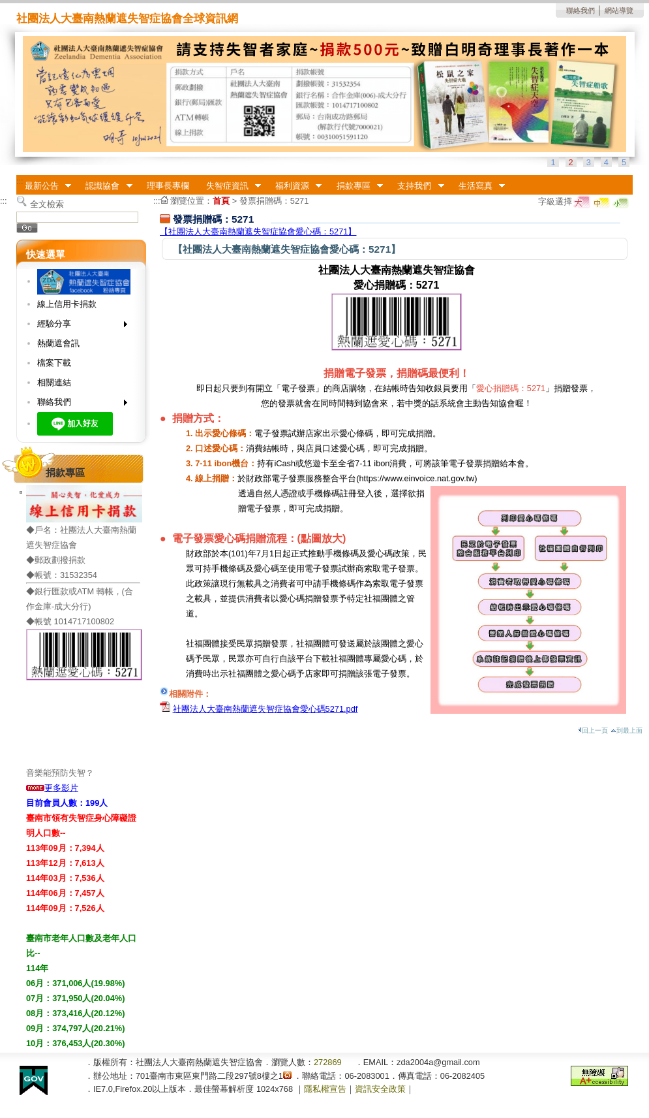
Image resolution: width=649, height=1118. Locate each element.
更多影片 (52, 788)
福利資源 (294, 186)
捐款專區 (355, 186)
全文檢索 (47, 204)
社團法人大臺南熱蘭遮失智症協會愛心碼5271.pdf (265, 709)
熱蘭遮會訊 (58, 343)
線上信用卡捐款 (67, 304)
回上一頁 (593, 730)
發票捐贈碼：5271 (274, 201)
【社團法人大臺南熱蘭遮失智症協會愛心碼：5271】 (258, 231)
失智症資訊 (229, 186)
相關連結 (54, 382)
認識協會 (105, 186)
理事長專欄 (168, 186)
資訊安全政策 (380, 1089)
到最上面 (626, 730)
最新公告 (43, 186)
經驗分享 (77, 326)
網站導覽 (619, 10)
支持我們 (416, 186)
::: (19, 181)
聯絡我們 (580, 10)
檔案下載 (54, 363)
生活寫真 (477, 186)
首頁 (221, 201)
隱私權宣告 (325, 1089)
